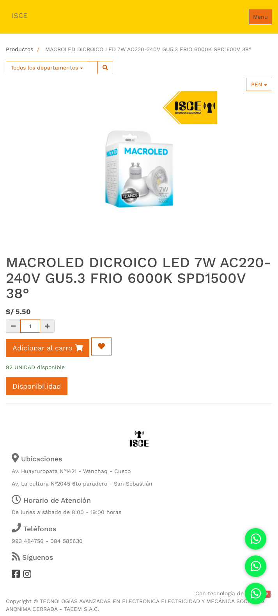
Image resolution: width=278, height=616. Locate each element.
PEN (259, 84)
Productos (19, 49)
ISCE (19, 15)
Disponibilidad (36, 386)
